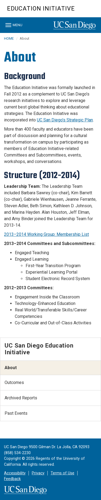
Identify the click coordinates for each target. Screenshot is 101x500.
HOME (9, 38)
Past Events (16, 413)
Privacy (38, 473)
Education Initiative (41, 8)
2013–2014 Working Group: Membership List (46, 234)
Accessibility (15, 473)
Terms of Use (62, 473)
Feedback (12, 479)
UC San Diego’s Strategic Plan (65, 120)
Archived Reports (21, 397)
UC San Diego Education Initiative (39, 349)
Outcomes (14, 382)
